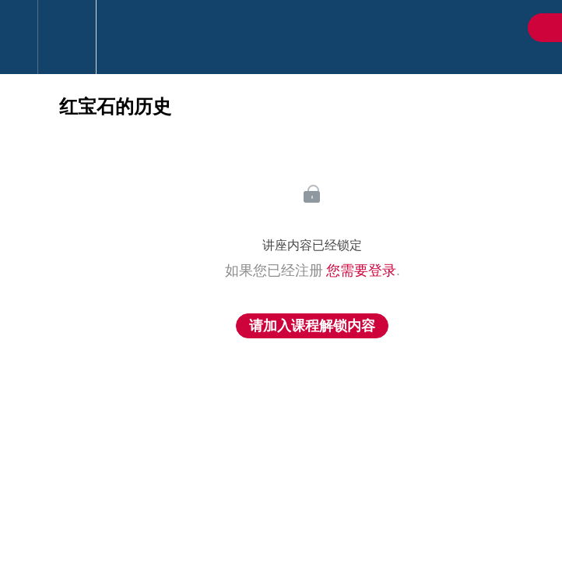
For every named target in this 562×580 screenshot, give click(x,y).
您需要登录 (361, 270)
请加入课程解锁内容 (312, 325)
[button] (18, 37)
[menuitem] (66, 37)
